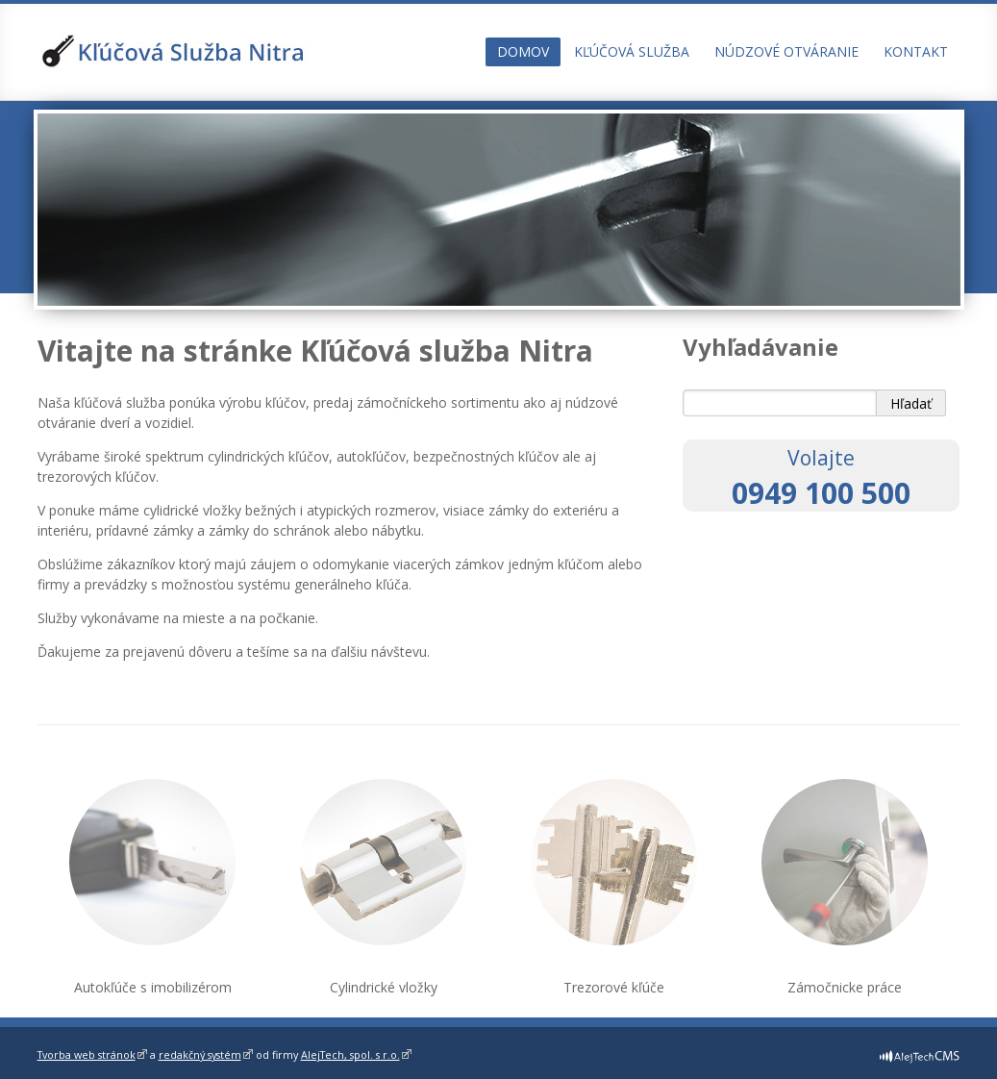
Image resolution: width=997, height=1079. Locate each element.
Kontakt (916, 51)
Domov (523, 51)
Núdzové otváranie (786, 51)
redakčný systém (200, 1054)
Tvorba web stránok (86, 1054)
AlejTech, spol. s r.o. (350, 1054)
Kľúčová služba (631, 51)
